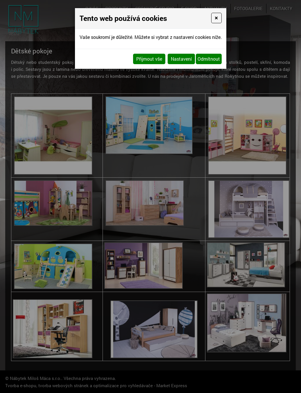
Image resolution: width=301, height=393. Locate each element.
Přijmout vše (149, 59)
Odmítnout (209, 59)
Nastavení (181, 59)
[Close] (216, 18)
